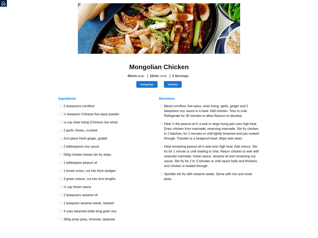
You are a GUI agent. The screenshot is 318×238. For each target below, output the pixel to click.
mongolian (147, 84)
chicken (173, 84)
